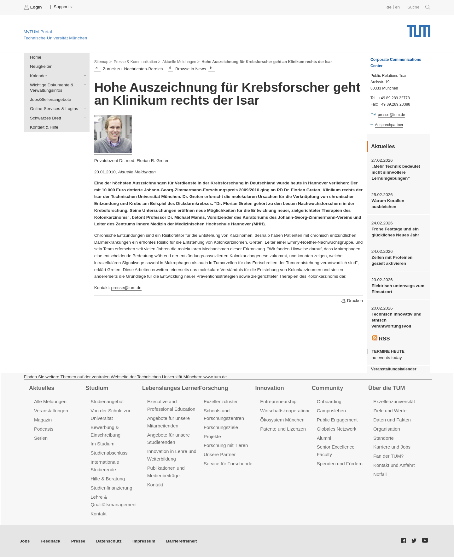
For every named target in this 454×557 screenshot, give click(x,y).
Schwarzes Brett (83, 117)
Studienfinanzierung (111, 487)
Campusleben (331, 410)
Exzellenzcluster (221, 401)
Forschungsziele (221, 427)
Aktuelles (41, 388)
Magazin (43, 419)
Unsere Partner (220, 454)
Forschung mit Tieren (226, 445)
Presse (78, 541)
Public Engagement (337, 419)
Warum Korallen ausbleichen (387, 203)
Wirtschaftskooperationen (286, 410)
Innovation (269, 388)
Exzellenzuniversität (394, 401)
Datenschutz (109, 541)
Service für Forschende (228, 463)
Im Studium (102, 443)
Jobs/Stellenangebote (83, 99)
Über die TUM (386, 388)
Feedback (51, 541)
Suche (418, 7)
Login (33, 7)
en (397, 7)
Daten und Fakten (392, 419)
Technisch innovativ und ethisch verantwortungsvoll (396, 320)
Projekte (212, 436)
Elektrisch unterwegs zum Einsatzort (397, 288)
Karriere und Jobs (391, 447)
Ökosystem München (282, 419)
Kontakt (98, 513)
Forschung (213, 388)
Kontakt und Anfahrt (394, 465)
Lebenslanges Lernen (171, 388)
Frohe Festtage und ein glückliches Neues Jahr (395, 232)
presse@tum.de (126, 287)
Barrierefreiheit (181, 541)
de (389, 7)
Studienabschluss (108, 452)
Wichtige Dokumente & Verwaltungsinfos (83, 84)
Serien (41, 438)
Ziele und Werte (389, 410)
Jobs (25, 541)
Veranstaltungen (51, 410)
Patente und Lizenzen (283, 429)
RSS (381, 338)
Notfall (380, 474)
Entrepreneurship (278, 401)
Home (35, 57)
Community (327, 388)
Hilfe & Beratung (107, 478)
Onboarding (329, 401)
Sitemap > (103, 62)
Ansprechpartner (389, 125)
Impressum (143, 541)
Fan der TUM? (388, 456)
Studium (96, 388)
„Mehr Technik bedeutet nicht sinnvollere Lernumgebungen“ (395, 172)
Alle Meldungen (50, 401)
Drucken (352, 300)
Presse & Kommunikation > (137, 62)
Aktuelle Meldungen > (181, 62)
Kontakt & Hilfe (83, 127)
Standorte (383, 438)
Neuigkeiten (83, 66)
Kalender (83, 75)
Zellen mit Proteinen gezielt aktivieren (391, 260)
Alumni (324, 438)
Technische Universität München (418, 28)
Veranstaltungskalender (393, 369)
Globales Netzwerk (337, 429)
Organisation (386, 429)
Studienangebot (107, 401)
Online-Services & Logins (83, 108)
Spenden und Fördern (340, 463)
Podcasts (44, 429)
